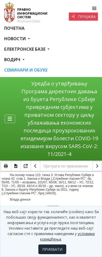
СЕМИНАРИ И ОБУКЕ (25, 70)
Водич (12, 59)
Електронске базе (25, 49)
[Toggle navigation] (94, 8)
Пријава (83, 16)
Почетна (14, 28)
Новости (15, 39)
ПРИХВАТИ (52, 249)
